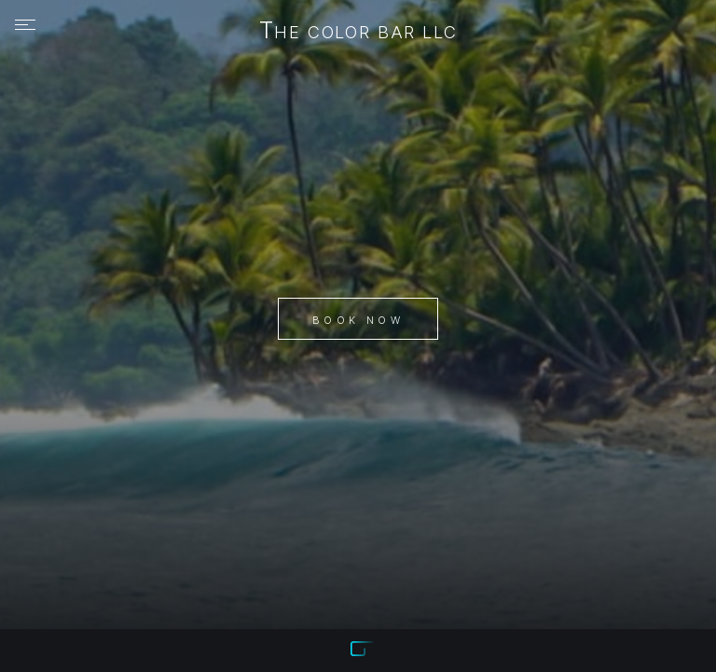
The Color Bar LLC (358, 31)
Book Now (358, 320)
